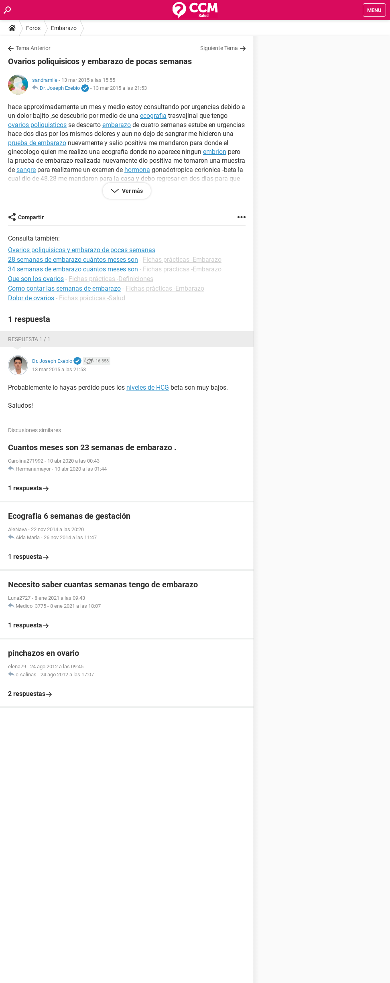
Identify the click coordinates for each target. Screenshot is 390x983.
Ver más (132, 191)
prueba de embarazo (37, 143)
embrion (214, 152)
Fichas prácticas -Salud (92, 298)
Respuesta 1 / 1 (29, 339)
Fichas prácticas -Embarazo (182, 259)
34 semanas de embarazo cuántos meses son (73, 269)
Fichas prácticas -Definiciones (111, 279)
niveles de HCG (147, 387)
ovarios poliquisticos (37, 125)
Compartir (31, 217)
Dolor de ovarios (31, 298)
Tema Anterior (33, 48)
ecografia (153, 115)
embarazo (116, 125)
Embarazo (64, 28)
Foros (33, 28)
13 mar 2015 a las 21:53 (120, 88)
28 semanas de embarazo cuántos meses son (73, 259)
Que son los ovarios (36, 279)
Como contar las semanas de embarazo (64, 288)
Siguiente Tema (219, 48)
